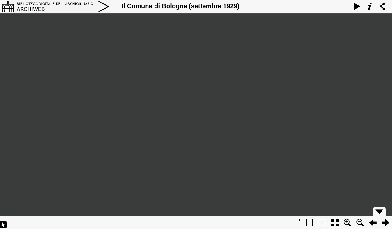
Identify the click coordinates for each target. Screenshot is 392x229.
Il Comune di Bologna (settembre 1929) (180, 6)
